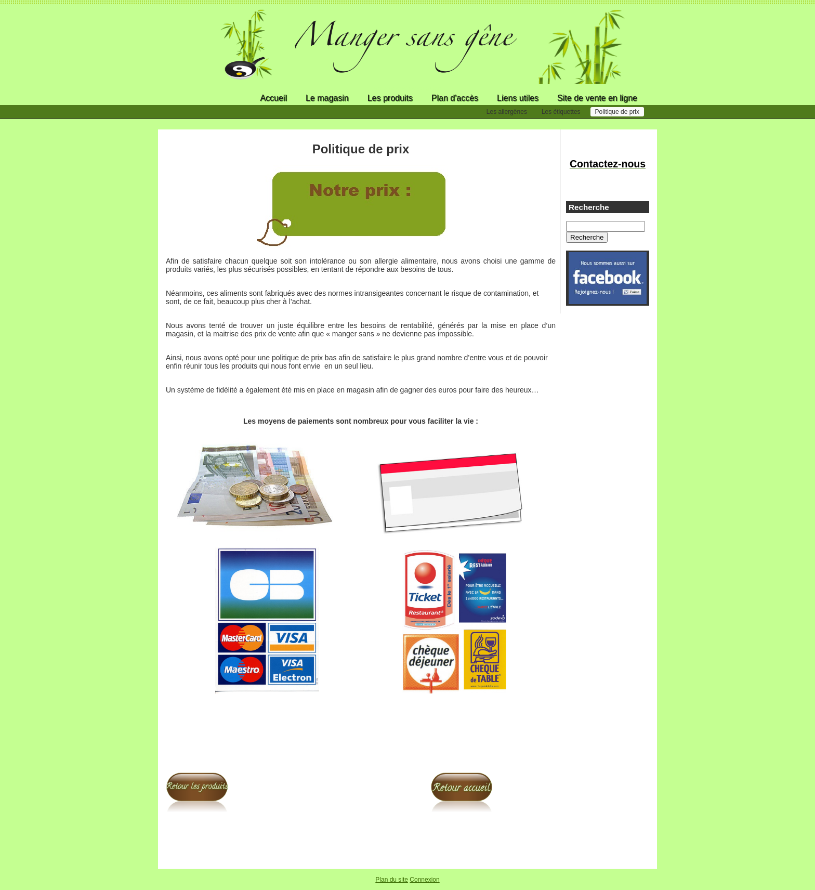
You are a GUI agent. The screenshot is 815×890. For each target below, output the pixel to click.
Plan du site (391, 879)
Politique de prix (617, 111)
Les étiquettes (561, 111)
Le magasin (327, 98)
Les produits (390, 98)
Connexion (424, 879)
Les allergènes (507, 111)
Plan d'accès (454, 98)
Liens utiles (517, 98)
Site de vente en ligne (597, 98)
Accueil (273, 98)
